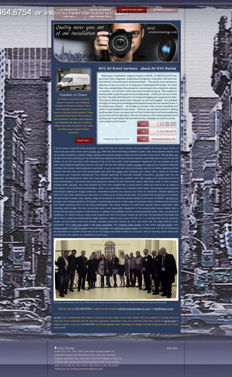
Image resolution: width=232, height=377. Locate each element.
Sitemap (69, 348)
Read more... (84, 140)
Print (59, 348)
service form (170, 321)
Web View (172, 348)
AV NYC (58, 317)
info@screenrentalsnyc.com (134, 308)
